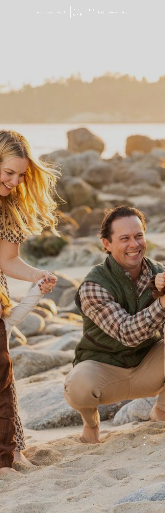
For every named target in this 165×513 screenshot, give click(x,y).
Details (102, 12)
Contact (114, 12)
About (49, 12)
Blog (124, 12)
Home (38, 12)
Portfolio (62, 12)
